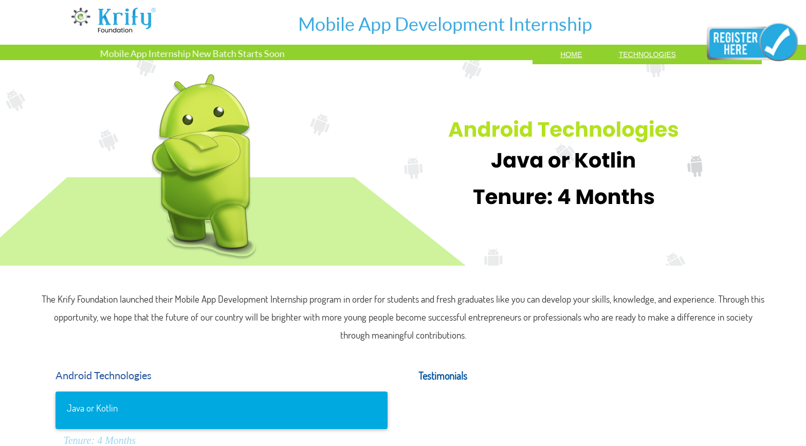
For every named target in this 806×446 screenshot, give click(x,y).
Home (571, 54)
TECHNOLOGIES (647, 54)
